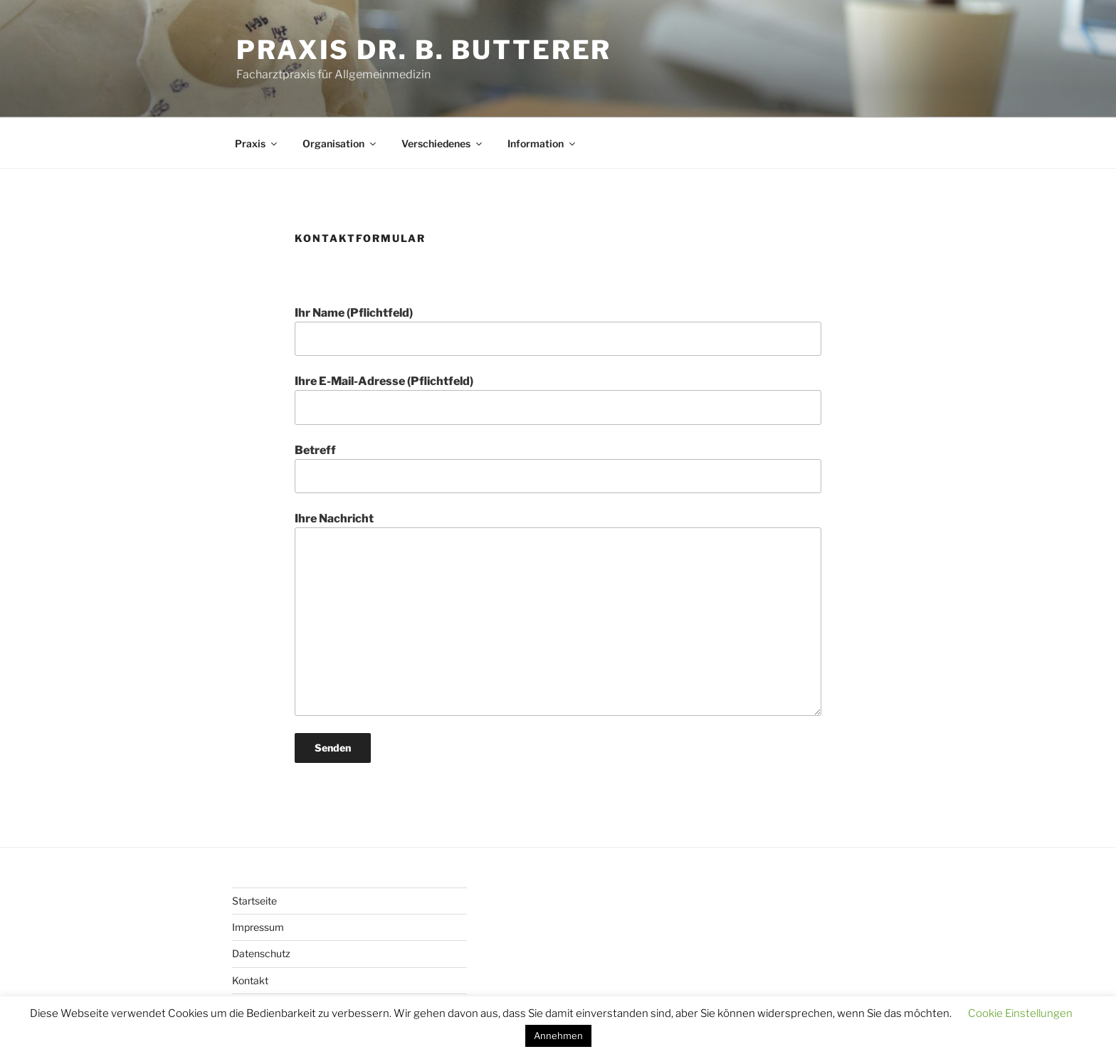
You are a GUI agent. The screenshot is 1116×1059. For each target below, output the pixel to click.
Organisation (340, 143)
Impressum (258, 927)
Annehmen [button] (558, 1035)
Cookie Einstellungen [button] (1020, 1013)
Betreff (558, 468)
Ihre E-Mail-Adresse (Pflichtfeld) (558, 399)
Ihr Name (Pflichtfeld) (558, 331)
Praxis (257, 143)
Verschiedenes (442, 143)
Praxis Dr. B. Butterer (423, 49)
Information (542, 143)
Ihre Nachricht (558, 613)
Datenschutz (261, 953)
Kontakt (250, 980)
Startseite (254, 901)
